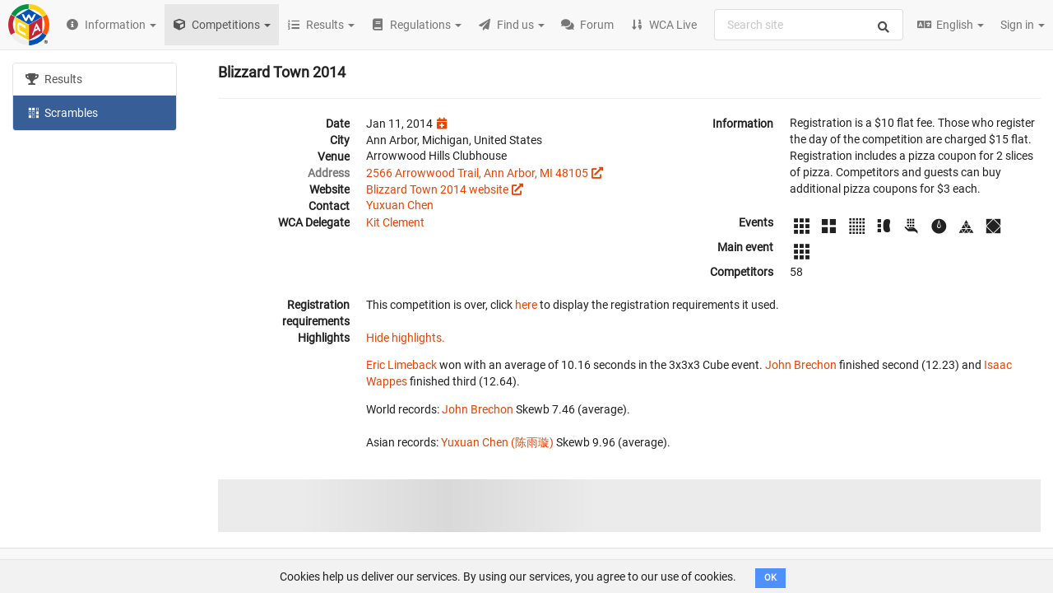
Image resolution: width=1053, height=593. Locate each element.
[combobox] (808, 24)
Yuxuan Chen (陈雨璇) (497, 442)
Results (54, 79)
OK (770, 577)
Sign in (1022, 24)
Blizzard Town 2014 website (437, 189)
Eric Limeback (401, 364)
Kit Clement (395, 222)
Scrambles (62, 112)
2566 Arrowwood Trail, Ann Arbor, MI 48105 (477, 173)
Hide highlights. (405, 337)
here (526, 304)
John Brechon (801, 364)
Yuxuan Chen (400, 205)
